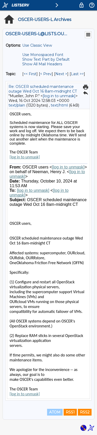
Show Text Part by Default (46, 59)
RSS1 (70, 412)
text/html (59, 105)
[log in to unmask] (59, 96)
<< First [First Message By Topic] (30, 74)
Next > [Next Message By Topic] (61, 74)
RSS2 (84, 412)
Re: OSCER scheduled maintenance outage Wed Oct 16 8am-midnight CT (43, 89)
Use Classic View (37, 45)
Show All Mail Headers (42, 64)
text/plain (17, 105)
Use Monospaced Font (42, 54)
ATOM (55, 412)
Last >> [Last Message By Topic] (77, 74)
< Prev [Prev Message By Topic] (46, 74)
